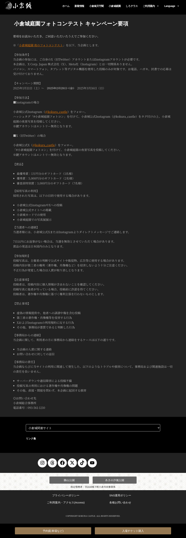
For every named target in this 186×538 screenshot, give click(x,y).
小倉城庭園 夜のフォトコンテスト (41, 45)
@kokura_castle (56, 112)
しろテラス (132, 6)
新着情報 (79, 6)
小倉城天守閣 (96, 6)
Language (171, 6)
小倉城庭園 (115, 6)
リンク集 (31, 438)
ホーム (66, 6)
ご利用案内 (151, 6)
